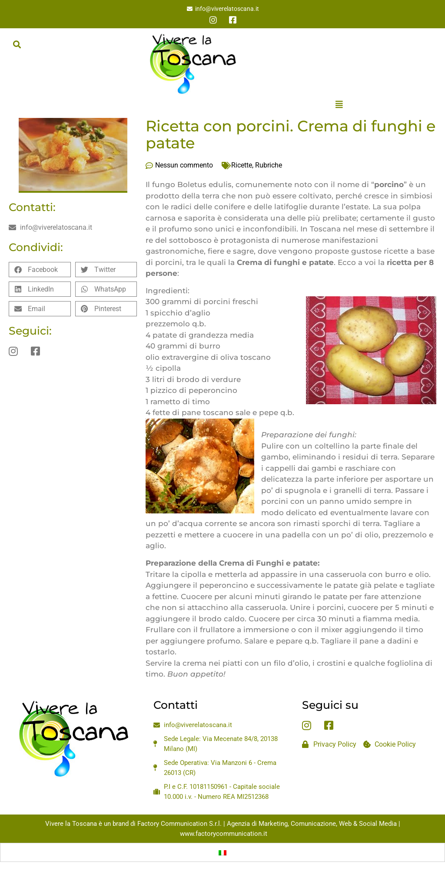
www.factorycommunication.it (223, 834)
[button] (17, 44)
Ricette (241, 165)
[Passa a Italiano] (222, 852)
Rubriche (268, 165)
